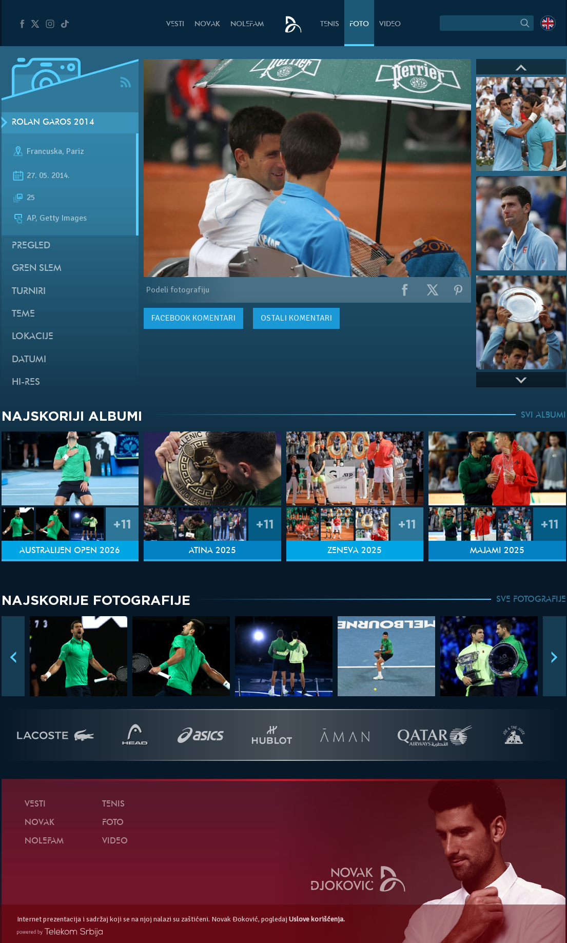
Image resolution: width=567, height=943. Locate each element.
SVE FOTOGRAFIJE (531, 600)
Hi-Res (26, 382)
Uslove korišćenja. (317, 919)
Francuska (44, 151)
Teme (23, 314)
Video (390, 24)
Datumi (29, 360)
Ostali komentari (296, 318)
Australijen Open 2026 (69, 551)
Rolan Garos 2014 (53, 123)
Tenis (329, 24)
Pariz (75, 151)
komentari (193, 318)
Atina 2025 (212, 551)
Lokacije (32, 337)
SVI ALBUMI (543, 415)
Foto (359, 24)
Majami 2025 (497, 551)
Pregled (31, 246)
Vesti (175, 24)
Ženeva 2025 (354, 551)
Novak (207, 24)
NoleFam (247, 24)
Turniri (29, 292)
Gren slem (37, 268)
